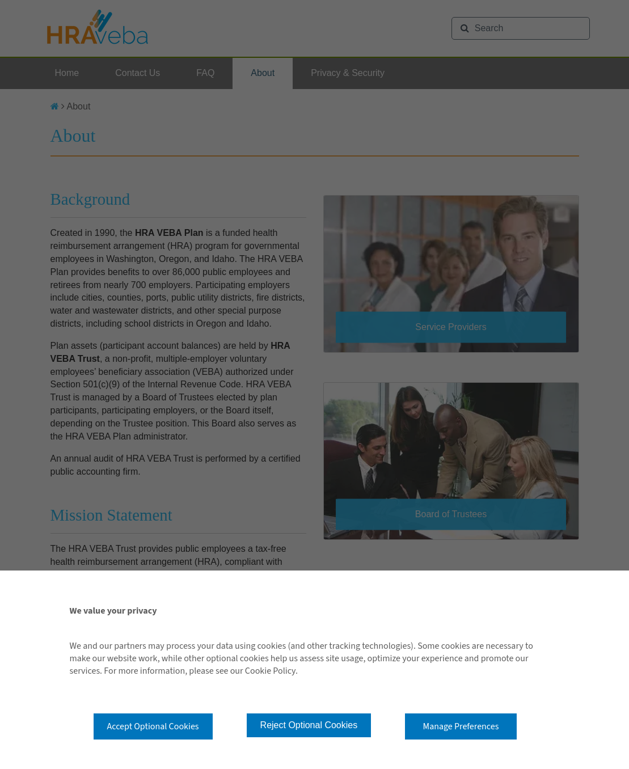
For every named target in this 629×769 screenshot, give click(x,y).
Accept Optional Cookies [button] (153, 726)
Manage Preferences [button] (461, 726)
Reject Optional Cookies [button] (309, 725)
